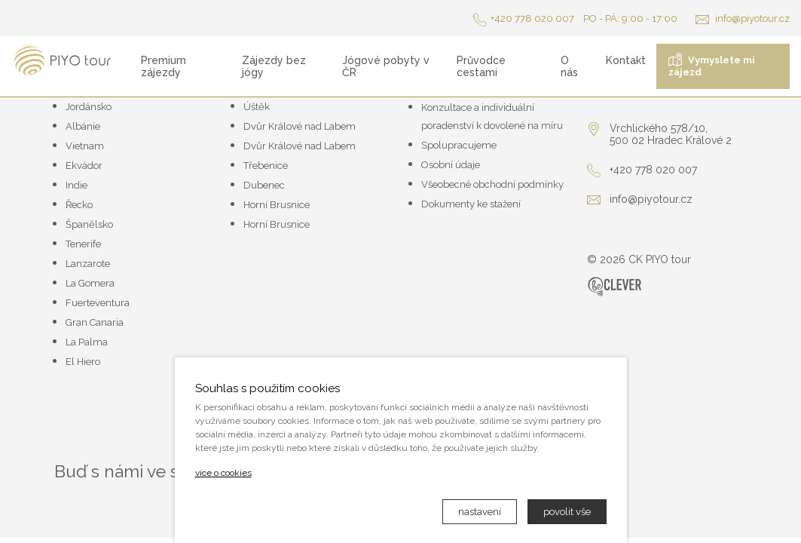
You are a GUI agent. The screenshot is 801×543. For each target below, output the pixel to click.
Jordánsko (89, 106)
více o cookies (223, 473)
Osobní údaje (450, 164)
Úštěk (256, 106)
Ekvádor (84, 165)
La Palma (87, 342)
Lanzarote (88, 263)
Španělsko (89, 224)
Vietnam (85, 146)
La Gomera (90, 283)
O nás (569, 66)
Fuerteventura (98, 302)
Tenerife (83, 244)
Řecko (79, 204)
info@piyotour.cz (743, 18)
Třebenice (265, 165)
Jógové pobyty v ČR (386, 66)
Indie (76, 185)
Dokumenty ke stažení (471, 204)
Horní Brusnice (276, 204)
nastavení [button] (479, 511)
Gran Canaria (95, 322)
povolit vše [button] (567, 511)
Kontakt (626, 60)
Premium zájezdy (163, 66)
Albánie (83, 126)
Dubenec (264, 185)
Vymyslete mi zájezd (711, 65)
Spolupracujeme (459, 145)
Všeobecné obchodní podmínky (492, 184)
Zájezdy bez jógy (274, 66)
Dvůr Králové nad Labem (299, 126)
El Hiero (83, 361)
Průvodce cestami (481, 66)
